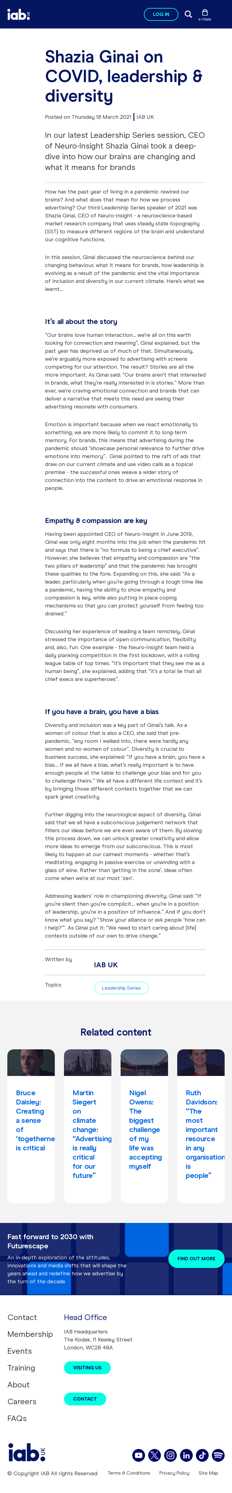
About (18, 1385)
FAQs (17, 1418)
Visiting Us (87, 1368)
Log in (161, 14)
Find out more (196, 1259)
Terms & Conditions (128, 1473)
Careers (21, 1401)
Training (21, 1368)
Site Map (208, 1473)
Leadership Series (121, 988)
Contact (22, 1317)
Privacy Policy (174, 1473)
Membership (30, 1334)
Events (19, 1351)
